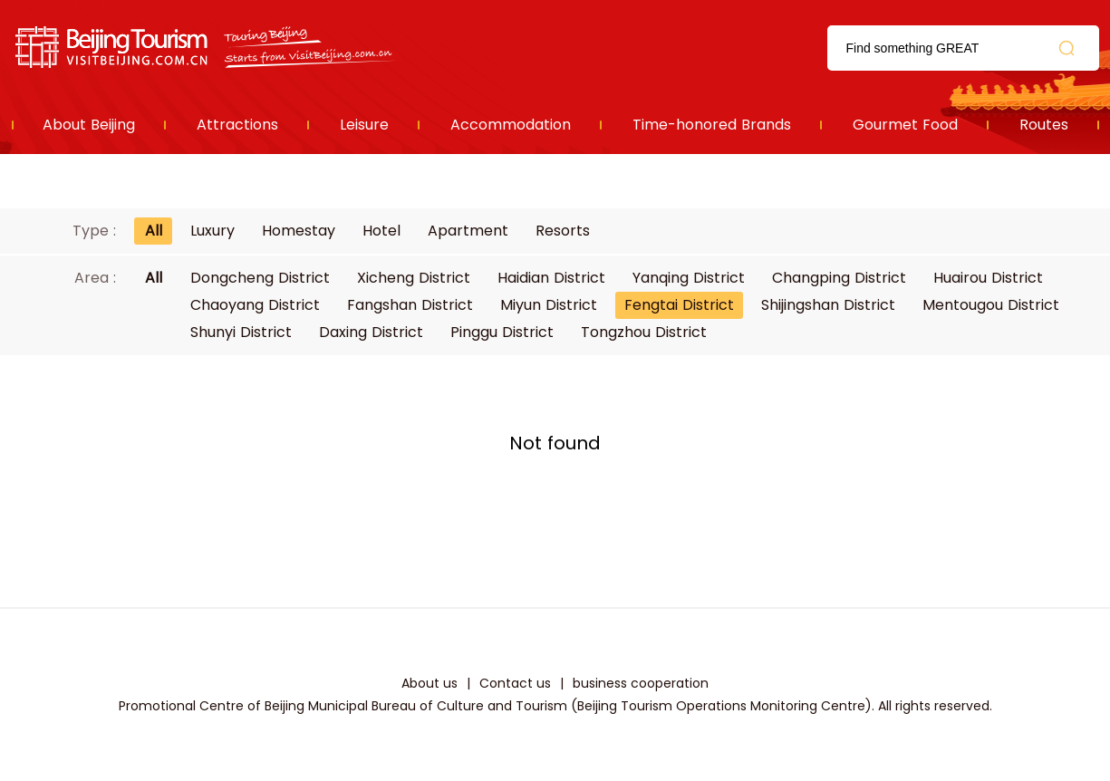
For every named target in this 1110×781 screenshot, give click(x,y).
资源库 (207, 47)
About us (429, 683)
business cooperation (641, 683)
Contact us (515, 683)
